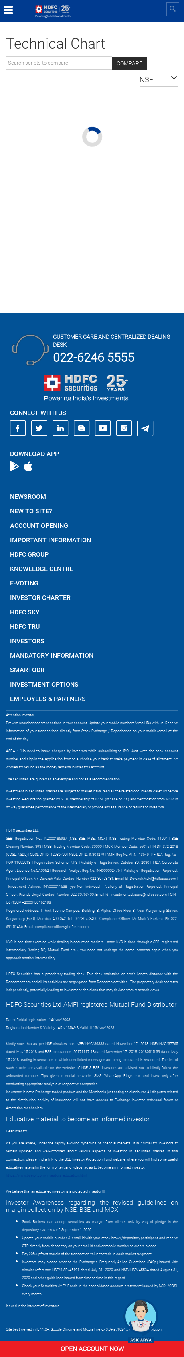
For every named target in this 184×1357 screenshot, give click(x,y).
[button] (159, 80)
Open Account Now (92, 1349)
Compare (129, 63)
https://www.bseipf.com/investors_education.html (46, 1175)
